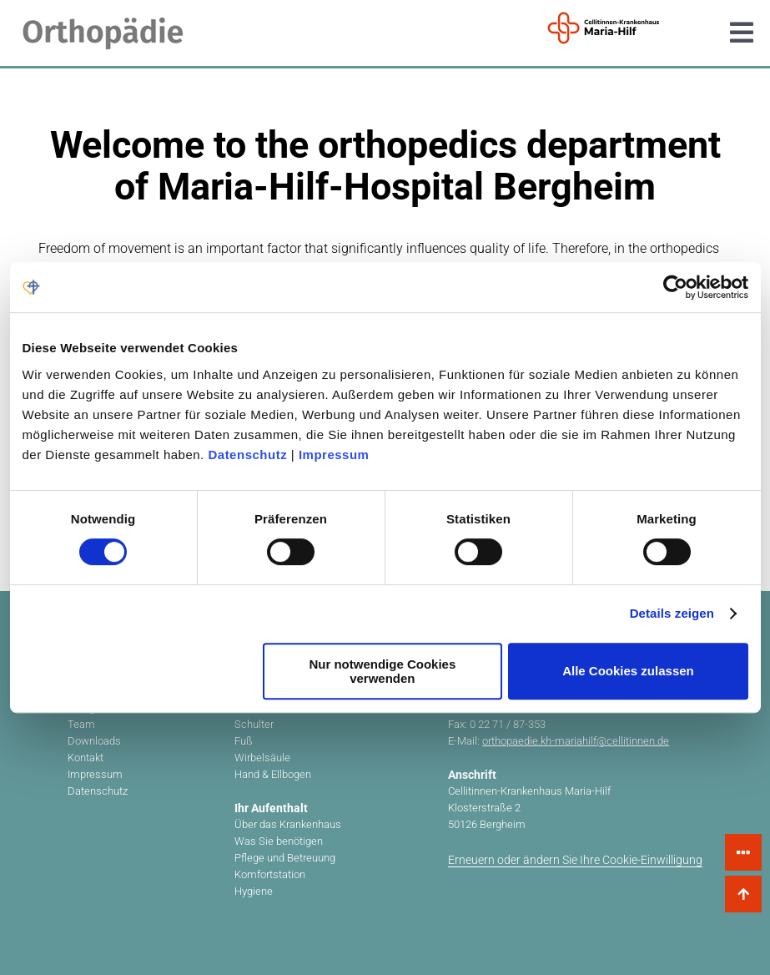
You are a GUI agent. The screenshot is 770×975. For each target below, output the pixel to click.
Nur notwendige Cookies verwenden (382, 671)
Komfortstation (269, 874)
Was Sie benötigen (278, 841)
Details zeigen (672, 613)
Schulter (254, 724)
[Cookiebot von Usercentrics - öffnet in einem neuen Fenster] (675, 287)
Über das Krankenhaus (287, 824)
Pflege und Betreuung (284, 857)
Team (81, 724)
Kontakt (85, 757)
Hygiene (253, 891)
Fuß (243, 741)
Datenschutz (247, 454)
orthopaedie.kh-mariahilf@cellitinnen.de (575, 741)
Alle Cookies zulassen (628, 671)
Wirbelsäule (262, 757)
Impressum (334, 454)
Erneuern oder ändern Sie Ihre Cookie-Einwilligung (575, 859)
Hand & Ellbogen (272, 774)
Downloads (94, 741)
